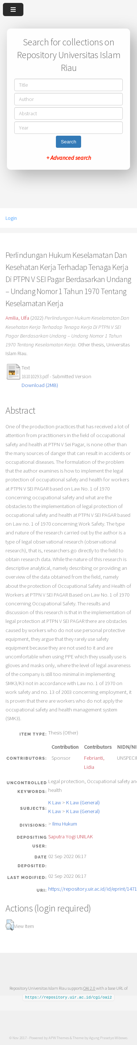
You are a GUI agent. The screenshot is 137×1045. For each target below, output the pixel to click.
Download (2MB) (40, 385)
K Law (54, 802)
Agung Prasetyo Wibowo (108, 1037)
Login (11, 218)
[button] (9, 925)
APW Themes (59, 1037)
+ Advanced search (68, 157)
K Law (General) (83, 802)
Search (68, 141)
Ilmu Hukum (64, 823)
